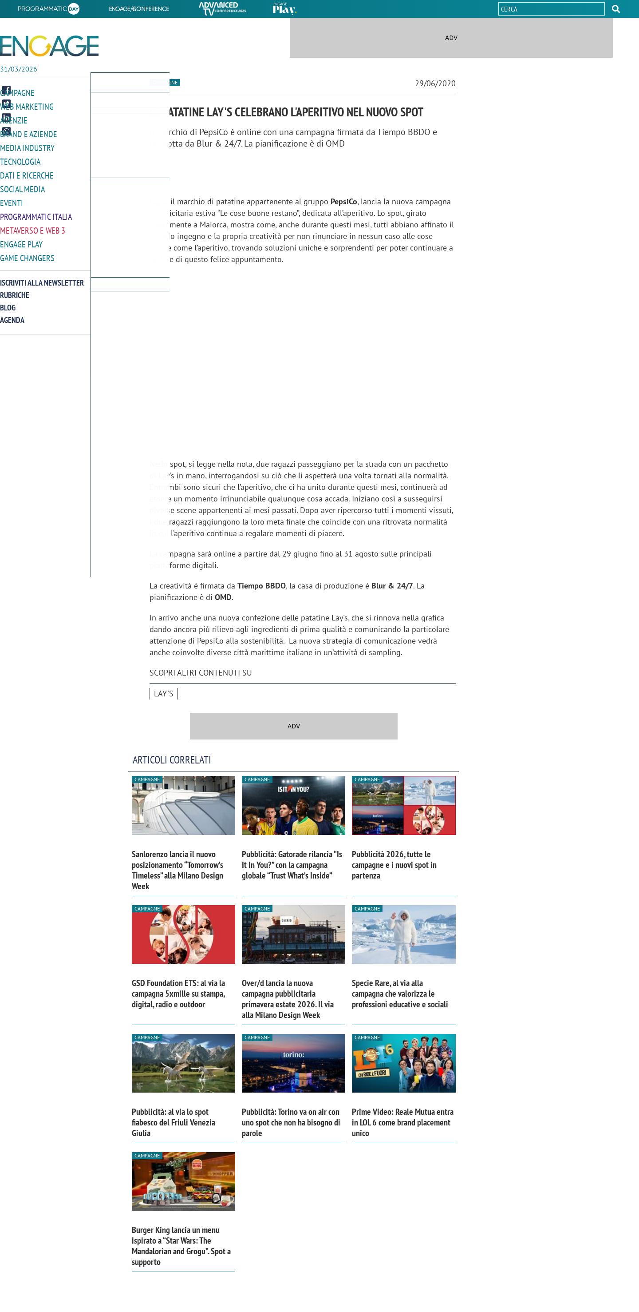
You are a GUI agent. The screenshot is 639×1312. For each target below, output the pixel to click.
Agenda (12, 314)
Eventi (11, 199)
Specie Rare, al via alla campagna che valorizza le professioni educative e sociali (400, 994)
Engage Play (21, 239)
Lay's (164, 693)
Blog (8, 302)
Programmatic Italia (36, 212)
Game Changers (27, 252)
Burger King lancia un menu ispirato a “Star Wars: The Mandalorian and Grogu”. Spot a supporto (181, 1246)
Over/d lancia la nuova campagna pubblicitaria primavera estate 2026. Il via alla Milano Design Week (288, 999)
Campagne (17, 92)
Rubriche (14, 289)
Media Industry (27, 145)
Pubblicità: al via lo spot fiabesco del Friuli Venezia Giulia (173, 1122)
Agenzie (14, 119)
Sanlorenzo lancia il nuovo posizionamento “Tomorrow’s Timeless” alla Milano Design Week (177, 870)
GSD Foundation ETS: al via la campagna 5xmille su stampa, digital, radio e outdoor (178, 994)
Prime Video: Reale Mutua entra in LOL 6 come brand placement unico (403, 1122)
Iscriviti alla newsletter (42, 277)
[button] (616, 9)
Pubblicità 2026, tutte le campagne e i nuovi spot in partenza (394, 865)
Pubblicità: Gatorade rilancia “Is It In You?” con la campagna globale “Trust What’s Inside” (292, 865)
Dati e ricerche (27, 172)
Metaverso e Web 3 (32, 225)
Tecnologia (20, 159)
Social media (22, 185)
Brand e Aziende (28, 132)
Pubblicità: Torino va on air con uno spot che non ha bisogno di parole (291, 1122)
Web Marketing (27, 105)
